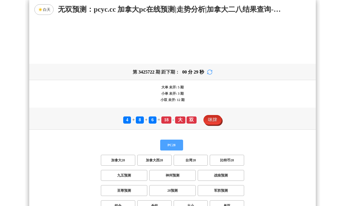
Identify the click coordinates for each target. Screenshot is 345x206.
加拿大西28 (154, 115)
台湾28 (190, 115)
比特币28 (227, 115)
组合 (118, 161)
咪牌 (212, 74)
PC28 (172, 100)
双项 (135, 176)
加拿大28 (118, 115)
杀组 (154, 161)
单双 (227, 161)
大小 (190, 161)
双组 (207, 176)
